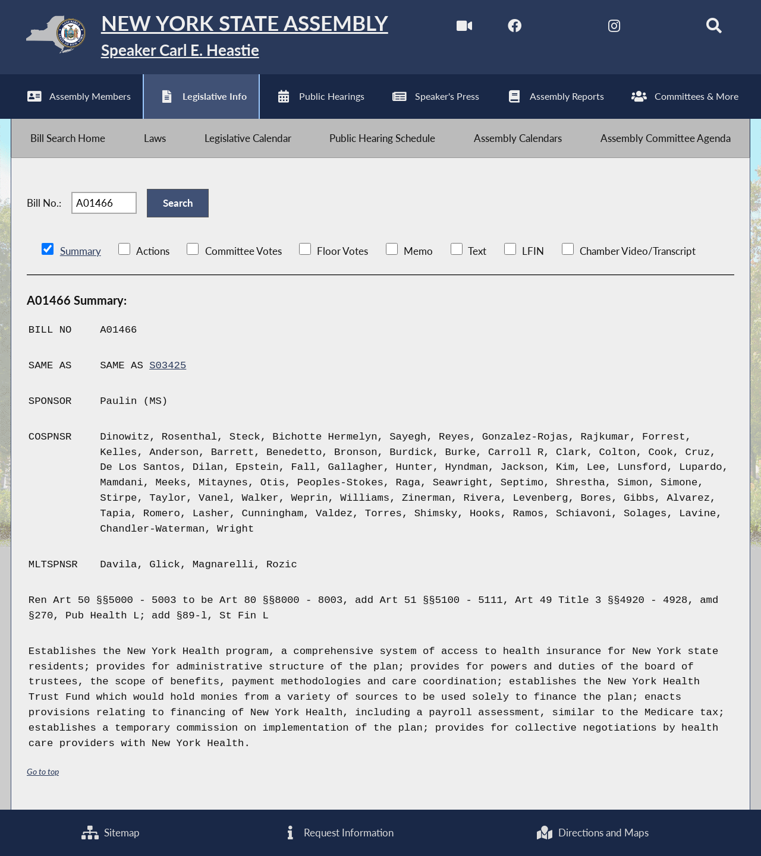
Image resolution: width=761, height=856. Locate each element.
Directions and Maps (592, 832)
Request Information (338, 832)
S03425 (167, 365)
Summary (80, 251)
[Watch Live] (464, 28)
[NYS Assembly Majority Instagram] (613, 28)
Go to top (43, 771)
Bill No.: (44, 203)
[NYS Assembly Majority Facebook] (514, 28)
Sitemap (110, 832)
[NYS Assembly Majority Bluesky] (663, 28)
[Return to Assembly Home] (199, 37)
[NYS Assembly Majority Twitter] (564, 28)
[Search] (713, 28)
